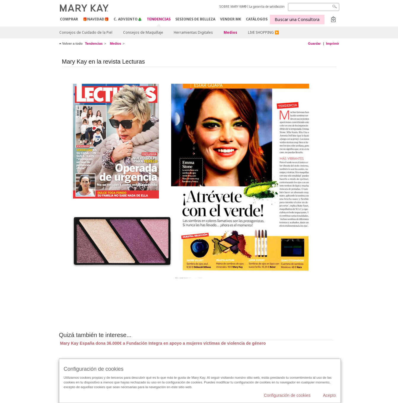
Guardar (314, 43)
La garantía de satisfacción (267, 6)
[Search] (313, 7)
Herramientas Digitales (193, 32)
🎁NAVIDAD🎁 (96, 19)
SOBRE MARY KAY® (232, 6)
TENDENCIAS (159, 19)
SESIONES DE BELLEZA (195, 19)
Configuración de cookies (287, 395)
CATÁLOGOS (257, 19)
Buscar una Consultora (297, 19)
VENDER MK (230, 19)
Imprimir (332, 43)
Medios (230, 32)
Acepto (329, 395)
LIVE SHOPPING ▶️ (263, 32)
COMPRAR (69, 19)
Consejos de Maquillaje (143, 32)
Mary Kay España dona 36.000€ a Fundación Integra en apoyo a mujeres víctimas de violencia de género (162, 343)
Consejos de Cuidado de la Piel (85, 32)
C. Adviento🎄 (128, 19)
